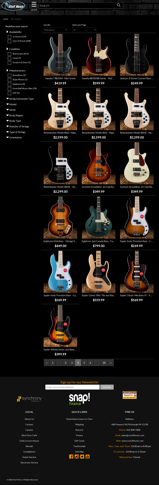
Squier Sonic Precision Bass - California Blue (65, 295)
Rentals (29, 446)
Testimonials (79, 446)
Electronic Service (29, 462)
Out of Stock (22, 41)
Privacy (79, 435)
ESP (16, 93)
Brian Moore (20, 79)
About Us (29, 419)
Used (17, 58)
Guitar (5, 19)
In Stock (19, 36)
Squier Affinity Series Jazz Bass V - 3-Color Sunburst (70, 349)
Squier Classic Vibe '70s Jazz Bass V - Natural (104, 295)
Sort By (47, 25)
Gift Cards (79, 440)
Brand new (21, 53)
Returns (79, 429)
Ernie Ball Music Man (25, 88)
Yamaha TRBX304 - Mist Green (60, 78)
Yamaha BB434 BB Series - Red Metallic (101, 78)
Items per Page (79, 25)
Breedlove (19, 75)
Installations (29, 451)
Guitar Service (29, 457)
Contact (29, 424)
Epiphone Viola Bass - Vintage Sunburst (63, 241)
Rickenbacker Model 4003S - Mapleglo (138, 132)
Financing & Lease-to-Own (79, 419)
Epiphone (19, 84)
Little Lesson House (29, 440)
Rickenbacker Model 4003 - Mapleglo (62, 132)
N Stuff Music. (17, 480)
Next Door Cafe (29, 435)
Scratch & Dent (22, 62)
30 (104, 362)
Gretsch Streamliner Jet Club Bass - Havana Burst (106, 187)
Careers (29, 429)
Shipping (79, 424)
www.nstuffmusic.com (132, 440)
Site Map (79, 451)
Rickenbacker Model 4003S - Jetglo (61, 187)
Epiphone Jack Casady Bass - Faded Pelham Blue (105, 241)
